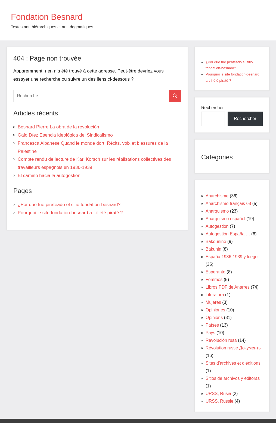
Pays (210, 332)
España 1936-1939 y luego (232, 256)
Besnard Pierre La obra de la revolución (58, 127)
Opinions (214, 317)
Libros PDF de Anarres (228, 287)
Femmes (214, 279)
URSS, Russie (219, 401)
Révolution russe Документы (234, 348)
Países (212, 325)
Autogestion (217, 226)
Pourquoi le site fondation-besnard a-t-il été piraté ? (70, 212)
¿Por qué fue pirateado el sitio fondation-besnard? (69, 204)
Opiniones (215, 310)
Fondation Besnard (52, 16)
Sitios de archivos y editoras (233, 378)
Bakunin (213, 249)
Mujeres (213, 302)
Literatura (215, 294)
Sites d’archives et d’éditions (233, 363)
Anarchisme (217, 196)
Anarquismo (217, 211)
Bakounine (216, 241)
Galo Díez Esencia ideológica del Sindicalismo (65, 135)
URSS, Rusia (218, 393)
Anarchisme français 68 (228, 203)
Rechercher (212, 107)
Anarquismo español (225, 218)
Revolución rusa (221, 340)
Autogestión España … (228, 234)
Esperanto (215, 272)
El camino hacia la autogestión (49, 175)
